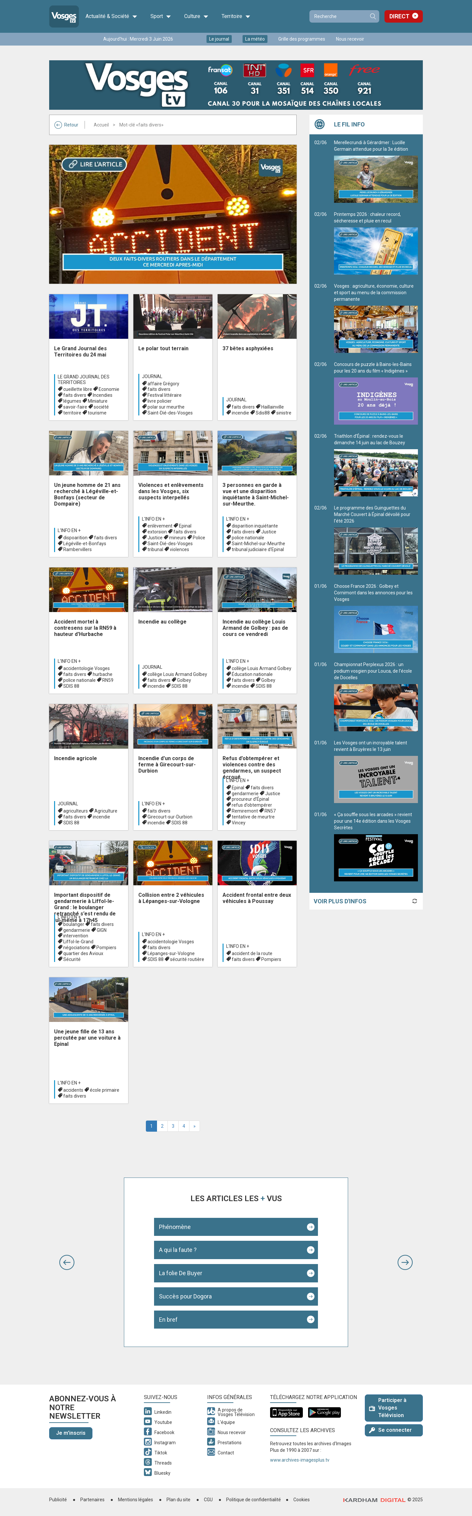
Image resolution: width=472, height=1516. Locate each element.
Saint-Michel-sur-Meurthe (258, 543)
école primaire (104, 1090)
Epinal (185, 525)
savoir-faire (75, 407)
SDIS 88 (71, 686)
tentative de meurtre (253, 816)
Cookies (301, 1499)
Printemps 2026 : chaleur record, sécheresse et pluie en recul (376, 243)
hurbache (102, 674)
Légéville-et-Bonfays (84, 543)
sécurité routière (187, 959)
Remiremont (245, 811)
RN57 (270, 811)
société (101, 407)
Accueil (101, 124)
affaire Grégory (163, 383)
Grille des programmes (301, 39)
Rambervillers (77, 549)
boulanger (73, 924)
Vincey (239, 822)
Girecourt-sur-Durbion (170, 816)
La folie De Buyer (180, 1273)
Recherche (372, 16)
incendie (240, 412)
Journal (152, 376)
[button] (67, 1262)
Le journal (219, 39)
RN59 (107, 680)
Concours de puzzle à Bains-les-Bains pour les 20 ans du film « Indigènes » (376, 393)
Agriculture (105, 811)
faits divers (74, 395)
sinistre (283, 412)
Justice (155, 537)
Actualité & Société (111, 16)
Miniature (98, 401)
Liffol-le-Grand (78, 941)
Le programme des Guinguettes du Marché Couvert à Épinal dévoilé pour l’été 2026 (376, 540)
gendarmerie (245, 793)
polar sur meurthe (166, 407)
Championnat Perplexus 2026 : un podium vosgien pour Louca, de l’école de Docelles (376, 696)
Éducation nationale (252, 674)
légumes (72, 401)
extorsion (157, 531)
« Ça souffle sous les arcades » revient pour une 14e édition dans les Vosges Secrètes (376, 846)
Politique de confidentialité (253, 1499)
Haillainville (272, 407)
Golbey (184, 680)
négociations (76, 947)
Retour (66, 125)
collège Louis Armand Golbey (177, 674)
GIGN (102, 930)
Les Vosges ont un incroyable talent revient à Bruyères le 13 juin (376, 771)
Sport (160, 16)
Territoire (236, 16)
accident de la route (252, 953)
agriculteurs (75, 811)
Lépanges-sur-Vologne (171, 953)
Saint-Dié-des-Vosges (170, 412)
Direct (399, 16)
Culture (196, 16)
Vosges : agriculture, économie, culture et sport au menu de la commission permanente (376, 318)
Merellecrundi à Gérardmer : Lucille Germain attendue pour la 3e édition (376, 171)
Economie (109, 389)
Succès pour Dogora (185, 1296)
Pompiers (106, 947)
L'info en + (69, 530)
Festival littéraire (165, 395)
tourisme (97, 412)
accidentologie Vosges (86, 668)
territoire (72, 412)
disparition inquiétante (255, 525)
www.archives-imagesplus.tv (299, 1460)
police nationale (248, 537)
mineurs (177, 537)
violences (179, 549)
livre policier (160, 401)
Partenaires (92, 1499)
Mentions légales (135, 1499)
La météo (255, 39)
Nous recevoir (350, 39)
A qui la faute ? (178, 1249)
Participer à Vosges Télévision (387, 1407)
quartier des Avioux (83, 953)
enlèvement (160, 525)
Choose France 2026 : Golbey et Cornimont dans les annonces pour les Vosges (376, 618)
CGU (208, 1499)
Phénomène (175, 1226)
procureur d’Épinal (250, 799)
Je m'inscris (71, 1433)
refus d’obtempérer (252, 805)
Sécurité (72, 959)
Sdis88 (263, 412)
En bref (168, 1319)
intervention (75, 935)
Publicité (58, 1499)
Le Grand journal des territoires (83, 379)
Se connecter (390, 1430)
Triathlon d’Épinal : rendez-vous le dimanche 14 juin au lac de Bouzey (376, 464)
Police (199, 537)
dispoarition (75, 537)
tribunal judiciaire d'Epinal (258, 549)
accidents (73, 1090)
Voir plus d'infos (340, 901)
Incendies (102, 395)
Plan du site (178, 1499)
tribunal (155, 549)
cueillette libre (77, 389)
